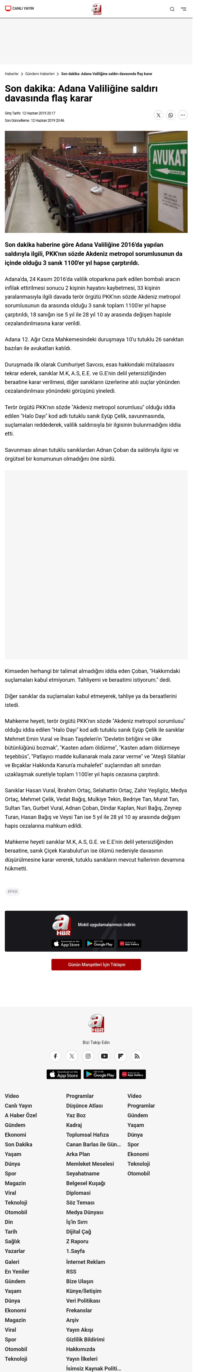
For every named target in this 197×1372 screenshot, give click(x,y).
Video (12, 1096)
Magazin (15, 1183)
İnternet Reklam (85, 1262)
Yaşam (13, 1154)
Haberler (12, 74)
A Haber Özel (21, 1115)
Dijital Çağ (78, 1231)
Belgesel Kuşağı (86, 1183)
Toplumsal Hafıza (87, 1135)
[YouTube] (104, 1056)
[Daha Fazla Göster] (183, 115)
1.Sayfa (75, 1251)
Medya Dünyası (84, 1212)
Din (9, 1222)
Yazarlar (15, 1251)
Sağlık (12, 1241)
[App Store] (66, 943)
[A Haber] (96, 9)
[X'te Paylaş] (158, 115)
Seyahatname (83, 1173)
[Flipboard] (121, 1056)
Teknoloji (16, 1202)
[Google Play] (100, 943)
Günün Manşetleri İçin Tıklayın (97, 964)
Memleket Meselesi (90, 1164)
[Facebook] (55, 1056)
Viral (10, 1193)
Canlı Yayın (18, 1105)
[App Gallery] (129, 943)
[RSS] (137, 1056)
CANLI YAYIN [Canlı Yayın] (19, 8)
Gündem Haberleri (40, 74)
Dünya (12, 1164)
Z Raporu (77, 1241)
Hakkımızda (80, 1349)
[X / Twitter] (72, 1056)
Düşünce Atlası (84, 1105)
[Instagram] (88, 1056)
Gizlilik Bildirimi (85, 1339)
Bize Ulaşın (80, 1281)
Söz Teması (80, 1202)
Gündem (15, 1125)
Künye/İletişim (84, 1291)
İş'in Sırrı (77, 1222)
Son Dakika (18, 1144)
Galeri (12, 1262)
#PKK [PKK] (12, 891)
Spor (10, 1173)
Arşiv (72, 1320)
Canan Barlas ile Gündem (96, 1144)
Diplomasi (78, 1193)
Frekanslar (79, 1310)
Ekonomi (15, 1135)
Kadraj (74, 1125)
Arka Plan (78, 1154)
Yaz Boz (76, 1115)
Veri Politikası (83, 1300)
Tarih (11, 1231)
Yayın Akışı (79, 1330)
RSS (71, 1271)
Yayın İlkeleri (82, 1359)
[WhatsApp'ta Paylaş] (171, 115)
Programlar (80, 1096)
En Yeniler (17, 1271)
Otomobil (16, 1212)
